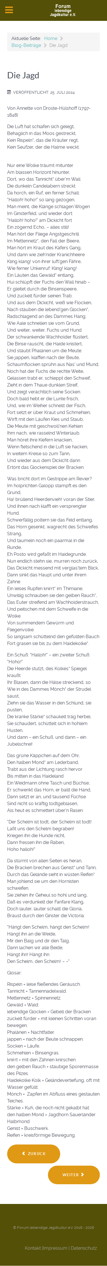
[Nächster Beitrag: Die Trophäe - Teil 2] (74, 1175)
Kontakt (33, 1248)
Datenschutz (84, 1248)
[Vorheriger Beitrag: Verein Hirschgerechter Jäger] (33, 1153)
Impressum (55, 1248)
